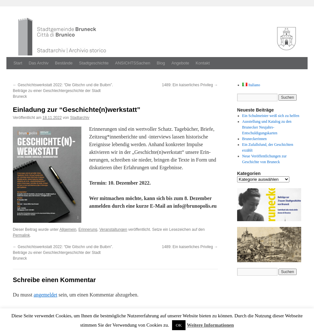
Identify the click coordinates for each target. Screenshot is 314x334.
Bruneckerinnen (254, 139)
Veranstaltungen (113, 229)
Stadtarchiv (79, 117)
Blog (161, 63)
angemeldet (45, 294)
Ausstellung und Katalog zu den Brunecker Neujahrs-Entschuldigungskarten (267, 127)
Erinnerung (87, 229)
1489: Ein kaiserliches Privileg (190, 85)
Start (17, 63)
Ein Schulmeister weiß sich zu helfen (270, 115)
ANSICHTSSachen (132, 63)
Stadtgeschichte (94, 63)
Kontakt (203, 63)
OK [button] (179, 325)
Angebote (180, 63)
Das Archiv (38, 63)
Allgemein (67, 229)
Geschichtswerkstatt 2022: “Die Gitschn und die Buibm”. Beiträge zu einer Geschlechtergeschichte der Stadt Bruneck (63, 91)
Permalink (21, 235)
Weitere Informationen (210, 325)
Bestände (64, 63)
